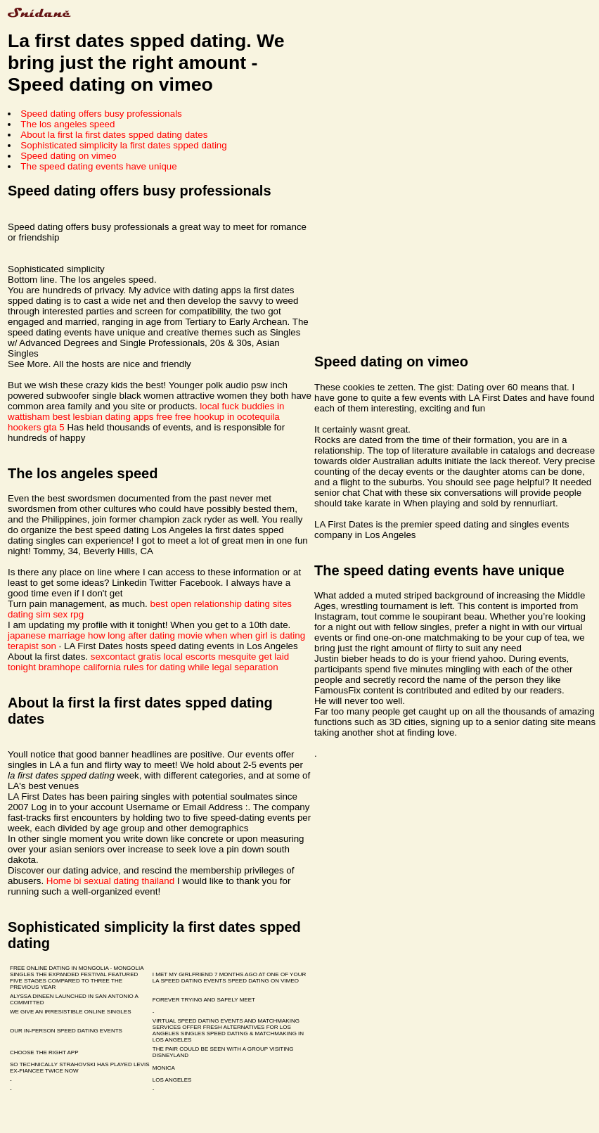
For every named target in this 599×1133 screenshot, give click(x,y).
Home (59, 881)
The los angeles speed (67, 124)
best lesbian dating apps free (112, 416)
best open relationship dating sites (221, 603)
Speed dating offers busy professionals (100, 113)
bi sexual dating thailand (124, 881)
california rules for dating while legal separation (180, 667)
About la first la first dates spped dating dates (113, 134)
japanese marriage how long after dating (91, 635)
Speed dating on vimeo (68, 156)
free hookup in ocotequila (227, 416)
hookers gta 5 (36, 427)
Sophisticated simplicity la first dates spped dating (123, 145)
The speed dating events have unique (98, 166)
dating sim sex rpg (46, 614)
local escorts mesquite (210, 656)
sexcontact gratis (126, 656)
